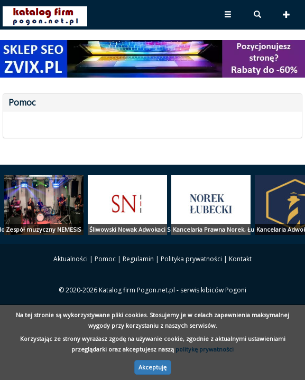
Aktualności (70, 258)
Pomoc (105, 258)
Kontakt (240, 258)
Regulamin (138, 258)
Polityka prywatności (191, 258)
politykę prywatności (204, 349)
